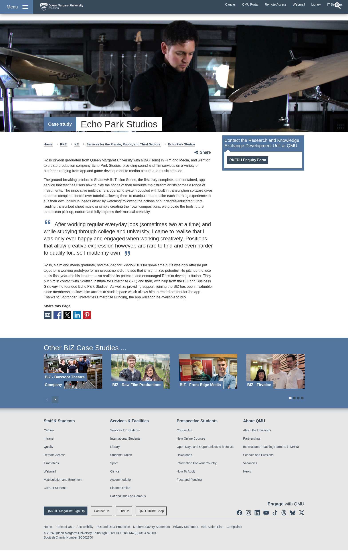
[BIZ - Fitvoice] (275, 371)
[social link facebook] (239, 513)
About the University (257, 431)
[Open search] (337, 15)
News (247, 472)
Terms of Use (64, 527)
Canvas (49, 431)
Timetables (51, 464)
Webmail (50, 472)
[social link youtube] (266, 513)
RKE (63, 144)
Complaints (234, 527)
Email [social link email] (48, 315)
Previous (47, 400)
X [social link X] (70, 315)
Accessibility (85, 527)
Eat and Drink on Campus (128, 497)
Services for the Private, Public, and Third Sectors (124, 144)
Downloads (184, 455)
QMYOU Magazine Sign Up (66, 511)
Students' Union (121, 455)
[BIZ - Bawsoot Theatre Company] (73, 371)
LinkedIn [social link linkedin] (81, 315)
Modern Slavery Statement (151, 527)
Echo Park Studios (182, 144)
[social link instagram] (248, 513)
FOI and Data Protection (113, 527)
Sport (114, 464)
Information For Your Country (197, 464)
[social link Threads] (284, 513)
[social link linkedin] (257, 513)
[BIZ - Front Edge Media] (208, 371)
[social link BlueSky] (292, 513)
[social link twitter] (301, 513)
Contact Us (101, 511)
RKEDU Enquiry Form (247, 160)
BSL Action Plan (212, 527)
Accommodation (121, 480)
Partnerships (252, 439)
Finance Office (120, 488)
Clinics (114, 472)
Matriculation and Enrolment (63, 480)
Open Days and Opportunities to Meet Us (205, 447)
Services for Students (125, 431)
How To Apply (186, 472)
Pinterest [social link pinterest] (92, 315)
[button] (16, 11)
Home (48, 144)
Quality (48, 447)
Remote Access (54, 455)
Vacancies (250, 464)
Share (205, 152)
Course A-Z (184, 431)
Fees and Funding (189, 480)
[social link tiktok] (275, 513)
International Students (125, 439)
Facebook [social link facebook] (59, 315)
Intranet (49, 439)
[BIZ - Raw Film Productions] (140, 371)
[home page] (80, 10)
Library (115, 447)
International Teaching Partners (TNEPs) (271, 447)
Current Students (55, 488)
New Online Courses (191, 439)
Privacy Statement (185, 527)
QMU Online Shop (151, 511)
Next (55, 400)
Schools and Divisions (258, 455)
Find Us (124, 511)
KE (76, 144)
